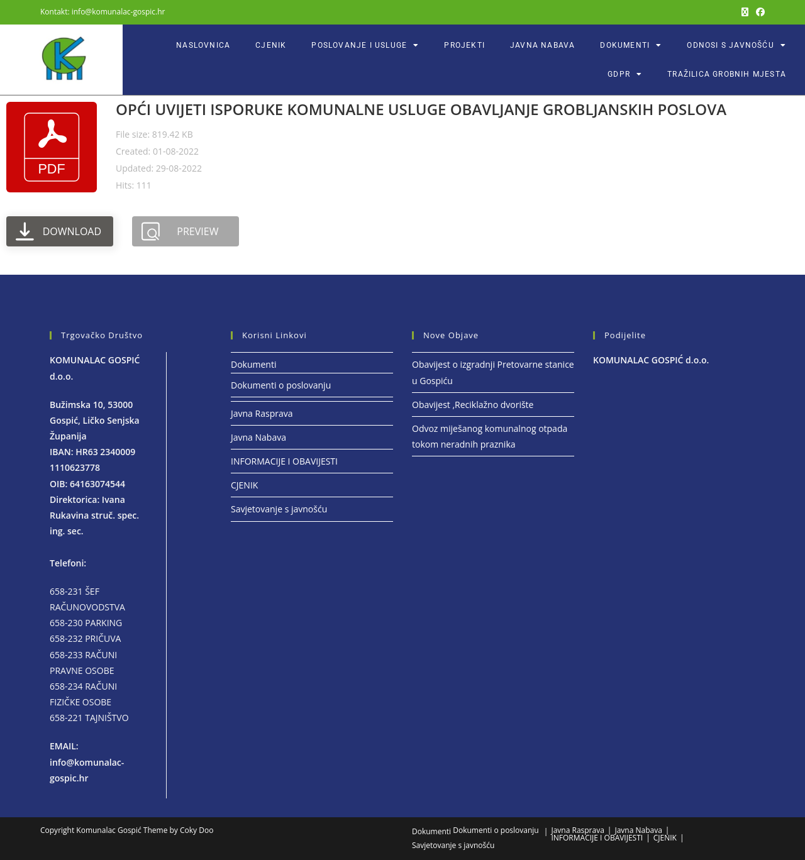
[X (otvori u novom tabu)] (745, 12)
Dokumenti (631, 45)
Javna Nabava (542, 45)
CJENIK (270, 45)
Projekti (464, 45)
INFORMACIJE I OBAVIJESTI (284, 461)
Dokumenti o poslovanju (281, 385)
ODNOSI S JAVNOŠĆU (736, 45)
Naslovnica (203, 45)
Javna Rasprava (261, 413)
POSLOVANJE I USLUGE (365, 45)
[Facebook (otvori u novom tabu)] (758, 12)
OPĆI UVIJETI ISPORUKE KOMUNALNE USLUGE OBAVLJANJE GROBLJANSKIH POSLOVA (421, 109)
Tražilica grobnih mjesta (726, 74)
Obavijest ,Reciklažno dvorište (472, 405)
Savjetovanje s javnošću (279, 509)
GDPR (625, 74)
